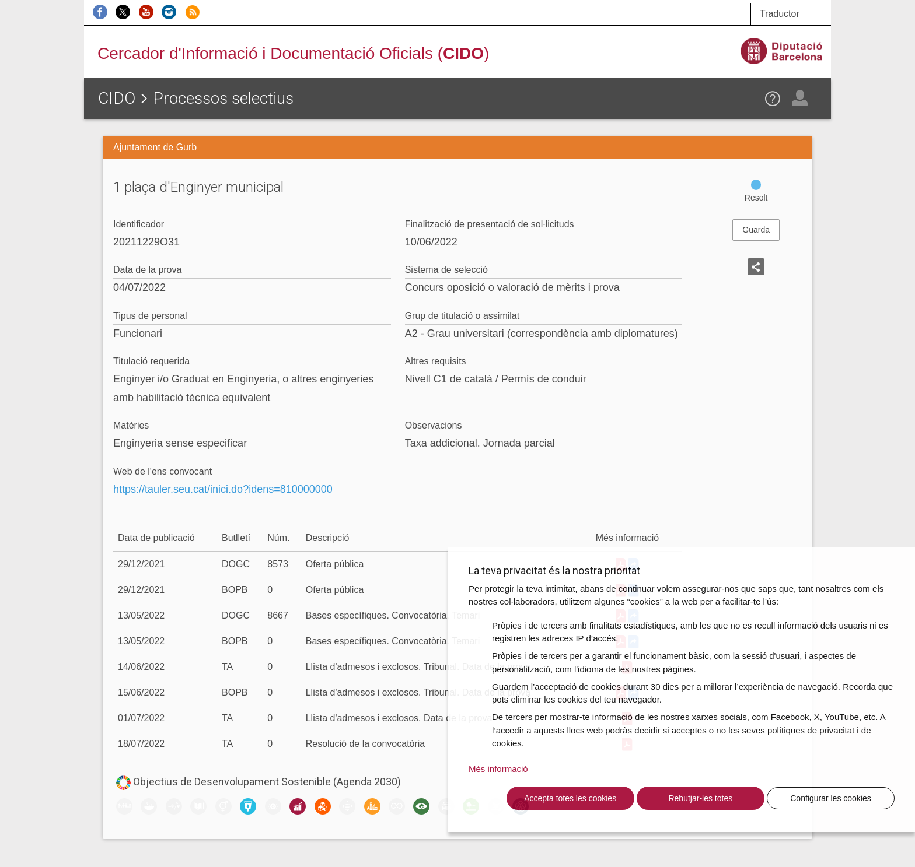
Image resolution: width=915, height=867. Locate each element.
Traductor (779, 14)
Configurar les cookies (830, 798)
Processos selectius (223, 98)
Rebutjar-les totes (700, 798)
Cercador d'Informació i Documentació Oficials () (293, 53)
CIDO (116, 98)
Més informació (498, 769)
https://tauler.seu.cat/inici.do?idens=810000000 (223, 489)
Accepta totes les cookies (570, 798)
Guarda (756, 229)
